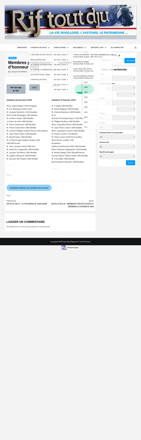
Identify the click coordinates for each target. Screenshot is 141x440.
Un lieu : (102, 123)
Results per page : (106, 152)
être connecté (20, 226)
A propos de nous (40, 47)
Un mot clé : (104, 142)
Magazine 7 (75, 241)
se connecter (117, 47)
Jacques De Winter (19, 71)
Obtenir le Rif (99, 47)
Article (12, 58)
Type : (101, 74)
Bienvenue (22, 47)
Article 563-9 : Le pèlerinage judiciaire (28, 202)
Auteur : (102, 113)
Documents (80, 47)
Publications (62, 47)
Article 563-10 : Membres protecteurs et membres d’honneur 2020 (72, 204)
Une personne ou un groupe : (111, 132)
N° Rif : (102, 98)
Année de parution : (107, 83)
